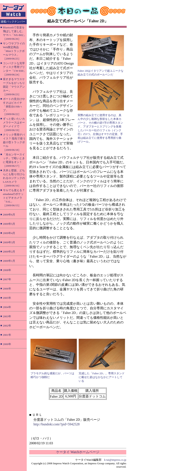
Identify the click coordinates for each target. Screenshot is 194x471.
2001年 (7, 334)
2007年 (7, 279)
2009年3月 (9, 242)
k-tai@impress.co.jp (115, 459)
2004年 (7, 307)
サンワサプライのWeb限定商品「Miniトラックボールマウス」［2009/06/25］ (14, 51)
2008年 (7, 270)
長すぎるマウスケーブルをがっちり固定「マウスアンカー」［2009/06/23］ (14, 87)
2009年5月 (9, 223)
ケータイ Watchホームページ (77, 452)
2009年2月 (9, 251)
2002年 (7, 325)
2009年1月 (9, 260)
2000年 (7, 344)
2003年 (7, 316)
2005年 (7, 297)
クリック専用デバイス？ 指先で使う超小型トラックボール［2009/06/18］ (14, 142)
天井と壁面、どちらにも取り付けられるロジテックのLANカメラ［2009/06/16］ (14, 178)
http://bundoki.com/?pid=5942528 (56, 424)
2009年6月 (9, 214)
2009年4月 (9, 233)
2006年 (7, 288)
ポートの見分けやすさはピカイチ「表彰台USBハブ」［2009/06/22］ (14, 106)
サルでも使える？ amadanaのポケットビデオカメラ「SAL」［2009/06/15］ (14, 198)
